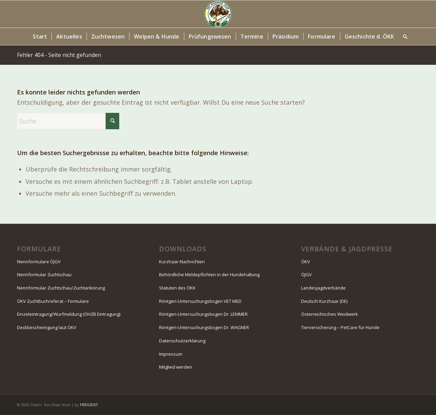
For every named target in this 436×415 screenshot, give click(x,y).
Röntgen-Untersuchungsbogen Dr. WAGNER (204, 327)
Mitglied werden (175, 367)
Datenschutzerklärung (182, 341)
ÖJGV (306, 274)
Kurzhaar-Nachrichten (182, 261)
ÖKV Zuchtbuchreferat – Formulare (53, 301)
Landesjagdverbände (323, 288)
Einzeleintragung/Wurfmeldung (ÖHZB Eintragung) (68, 314)
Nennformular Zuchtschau (44, 274)
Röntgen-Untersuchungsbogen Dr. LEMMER (203, 314)
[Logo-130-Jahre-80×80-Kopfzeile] (218, 14)
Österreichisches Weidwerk (329, 314)
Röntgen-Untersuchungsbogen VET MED (200, 301)
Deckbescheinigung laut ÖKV (46, 327)
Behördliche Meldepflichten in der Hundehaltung (209, 274)
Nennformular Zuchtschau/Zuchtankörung (61, 288)
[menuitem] (39, 36)
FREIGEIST (89, 404)
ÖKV (305, 261)
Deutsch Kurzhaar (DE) (324, 301)
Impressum (170, 354)
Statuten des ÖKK (177, 288)
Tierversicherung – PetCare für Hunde (340, 327)
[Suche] (403, 36)
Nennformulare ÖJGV (39, 261)
